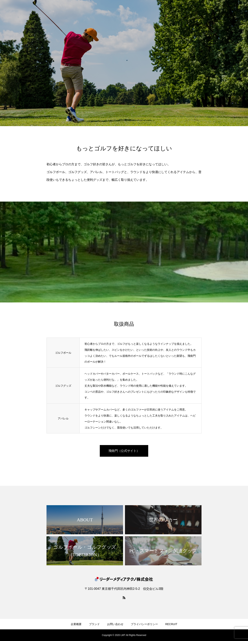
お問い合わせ (115, 624)
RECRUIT (171, 624)
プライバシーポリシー (144, 624)
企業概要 (76, 624)
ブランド (94, 624)
